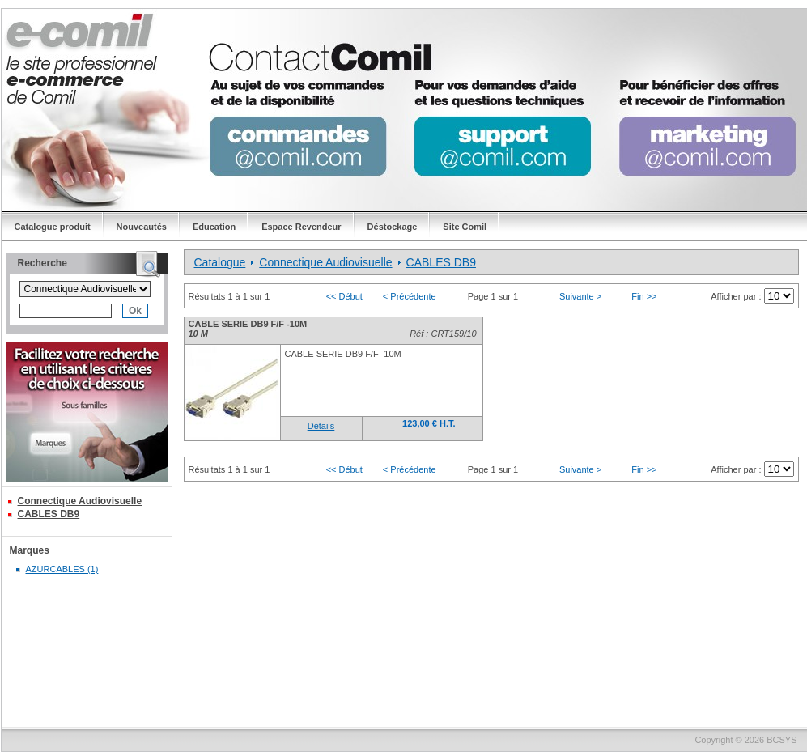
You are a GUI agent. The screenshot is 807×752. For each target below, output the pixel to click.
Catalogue (220, 262)
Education (214, 227)
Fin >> (643, 296)
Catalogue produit (53, 227)
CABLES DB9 (49, 514)
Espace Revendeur (301, 227)
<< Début (344, 296)
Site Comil (464, 227)
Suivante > (580, 296)
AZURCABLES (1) (62, 569)
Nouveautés (142, 227)
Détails (321, 426)
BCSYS (781, 740)
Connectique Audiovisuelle (80, 501)
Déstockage (392, 227)
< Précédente (409, 296)
